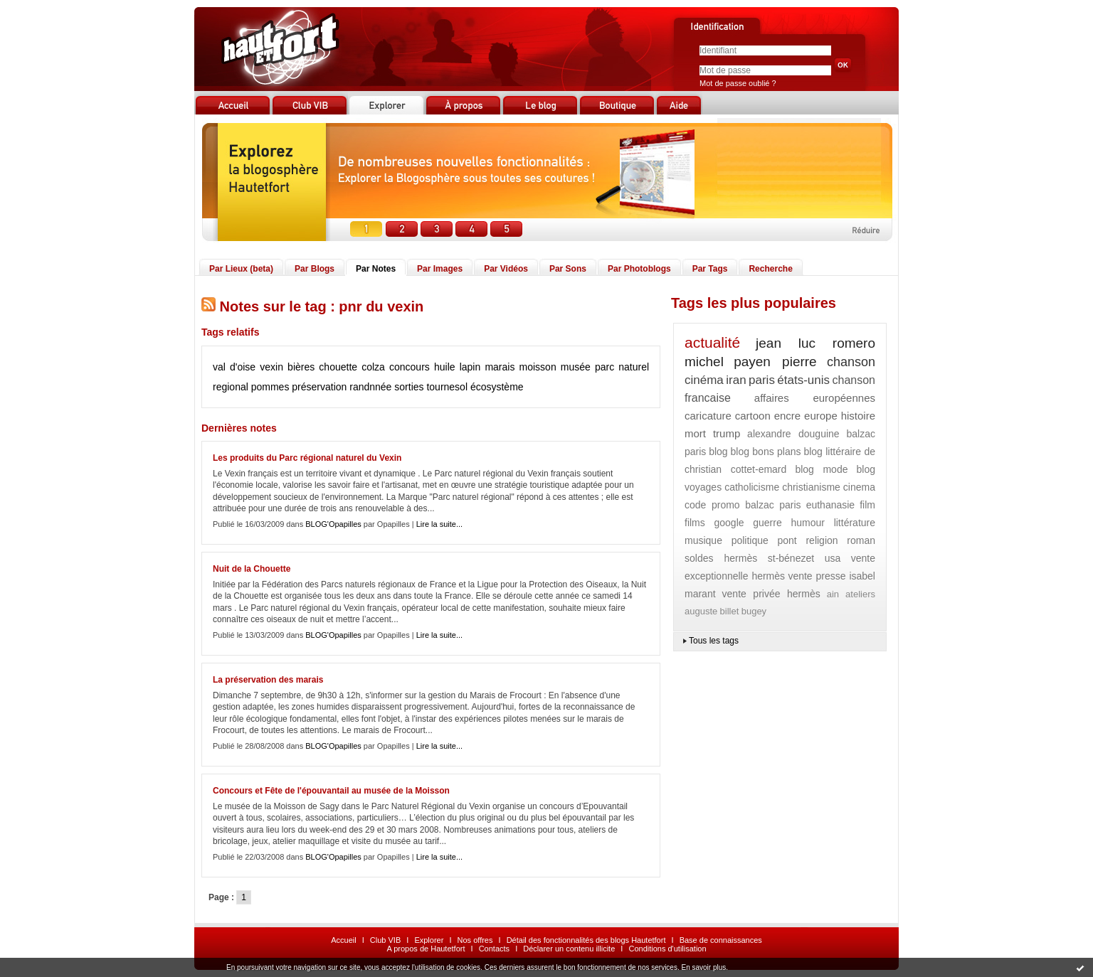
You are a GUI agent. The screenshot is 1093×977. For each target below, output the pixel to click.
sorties (408, 387)
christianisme (811, 487)
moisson (537, 367)
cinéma (704, 380)
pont (786, 540)
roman (861, 540)
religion (822, 540)
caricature (708, 416)
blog (718, 451)
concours (409, 367)
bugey (753, 611)
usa (833, 558)
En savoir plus (703, 967)
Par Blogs (314, 269)
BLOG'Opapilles (333, 524)
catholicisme (751, 487)
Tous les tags (714, 641)
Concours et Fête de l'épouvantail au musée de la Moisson (331, 791)
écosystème (497, 387)
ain (833, 594)
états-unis (803, 380)
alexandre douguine (793, 433)
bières (301, 367)
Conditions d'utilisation (667, 948)
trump (726, 433)
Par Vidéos (506, 269)
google (729, 522)
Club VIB (385, 940)
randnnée (370, 387)
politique (750, 540)
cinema (859, 487)
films (695, 522)
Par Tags (710, 269)
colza (373, 367)
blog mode (821, 469)
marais (499, 367)
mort (695, 433)
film (867, 505)
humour (807, 522)
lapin (470, 367)
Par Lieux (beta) (241, 269)
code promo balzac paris (743, 505)
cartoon (753, 416)
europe (821, 416)
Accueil (343, 940)
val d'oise (234, 367)
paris (762, 380)
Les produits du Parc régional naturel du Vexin (307, 458)
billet (729, 611)
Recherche (770, 269)
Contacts (494, 948)
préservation (319, 387)
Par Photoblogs (639, 269)
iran (736, 380)
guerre (767, 522)
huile (444, 367)
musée (576, 367)
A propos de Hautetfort (425, 948)
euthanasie (830, 505)
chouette (338, 367)
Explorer (428, 940)
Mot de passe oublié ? (737, 83)
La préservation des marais (268, 680)
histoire (858, 416)
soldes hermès (721, 558)
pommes (270, 387)
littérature (854, 522)
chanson (851, 362)
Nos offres (475, 940)
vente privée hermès (771, 593)
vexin (271, 367)
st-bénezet (791, 558)
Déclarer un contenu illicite (569, 948)
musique (703, 540)
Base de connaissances (721, 940)
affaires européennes (814, 398)
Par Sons (567, 269)
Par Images (440, 269)
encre (787, 416)
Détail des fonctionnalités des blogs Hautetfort (586, 940)
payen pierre (775, 361)
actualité (712, 342)
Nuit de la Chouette (251, 569)
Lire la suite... (439, 524)
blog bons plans (765, 451)
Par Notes (376, 269)
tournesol (447, 387)
